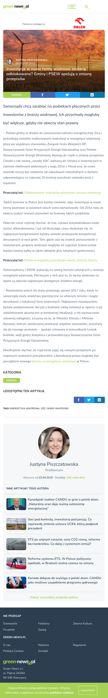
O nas (7, 645)
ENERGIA (17, 94)
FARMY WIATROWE (58, 408)
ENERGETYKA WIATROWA (25, 408)
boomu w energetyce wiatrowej (54, 361)
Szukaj (42, 630)
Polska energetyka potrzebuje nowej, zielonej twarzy (60, 260)
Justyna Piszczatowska (31, 60)
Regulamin (79, 645)
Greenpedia (10, 623)
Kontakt (43, 651)
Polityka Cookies (13, 651)
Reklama (43, 645)
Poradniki (9, 630)
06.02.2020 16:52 (25, 63)
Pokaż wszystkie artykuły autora (54, 597)
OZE (43, 408)
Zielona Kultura (82, 623)
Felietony (44, 623)
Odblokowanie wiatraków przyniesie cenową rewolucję (62, 192)
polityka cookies (62, 692)
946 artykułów (76, 477)
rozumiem (88, 690)
